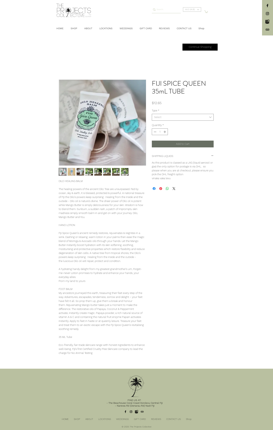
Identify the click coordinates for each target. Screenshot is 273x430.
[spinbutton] (160, 132)
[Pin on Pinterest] (161, 188)
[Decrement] (154, 132)
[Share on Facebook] (154, 188)
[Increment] (165, 132)
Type (155, 110)
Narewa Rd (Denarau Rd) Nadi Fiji (135, 405)
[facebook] (267, 5)
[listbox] (192, 9)
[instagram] (267, 13)
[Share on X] (174, 188)
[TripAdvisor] (267, 29)
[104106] (267, 21)
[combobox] (183, 117)
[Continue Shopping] (200, 47)
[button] (192, 9)
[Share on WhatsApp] (167, 188)
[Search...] (165, 9)
